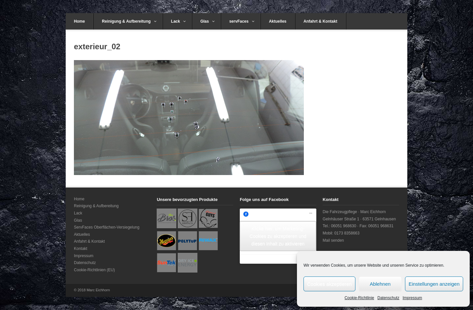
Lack (178, 21)
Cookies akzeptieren (329, 284)
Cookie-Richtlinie (359, 298)
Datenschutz (388, 298)
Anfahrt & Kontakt (320, 21)
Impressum (412, 298)
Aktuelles (277, 21)
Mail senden (333, 240)
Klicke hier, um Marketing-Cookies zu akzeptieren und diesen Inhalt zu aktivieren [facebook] (278, 236)
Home (79, 21)
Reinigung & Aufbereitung (129, 21)
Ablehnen (380, 284)
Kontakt (80, 248)
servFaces (242, 21)
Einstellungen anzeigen (434, 284)
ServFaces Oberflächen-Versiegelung (106, 227)
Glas (207, 21)
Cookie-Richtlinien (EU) (94, 270)
